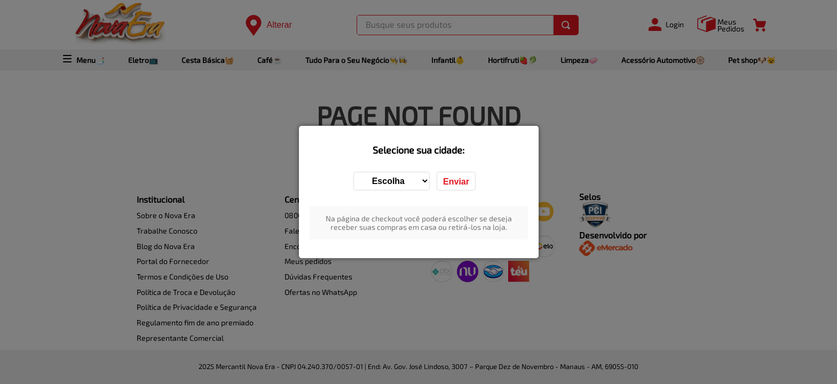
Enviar (456, 181)
